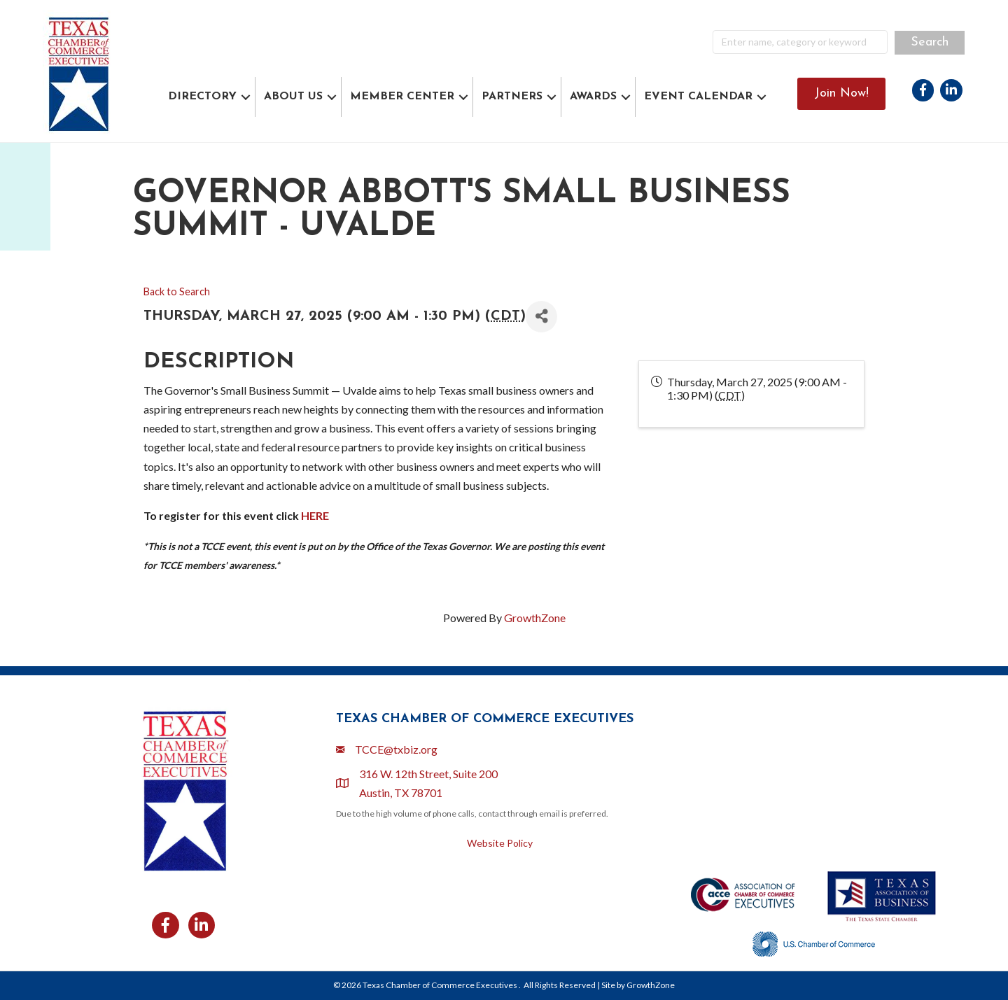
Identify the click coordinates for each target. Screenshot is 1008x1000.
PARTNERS (512, 96)
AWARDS (593, 96)
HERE (315, 515)
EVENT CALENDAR (698, 96)
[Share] (541, 316)
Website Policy (500, 843)
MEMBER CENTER (402, 96)
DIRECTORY (202, 96)
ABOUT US (293, 96)
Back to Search (177, 291)
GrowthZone (535, 617)
